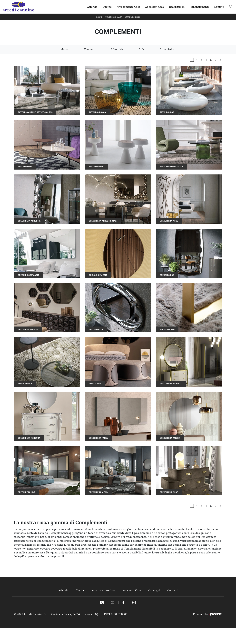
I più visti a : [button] (168, 49)
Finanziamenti (200, 6)
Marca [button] (64, 49)
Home (99, 17)
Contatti (219, 6)
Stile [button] (142, 49)
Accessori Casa (154, 6)
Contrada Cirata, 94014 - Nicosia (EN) (74, 614)
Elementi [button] (90, 49)
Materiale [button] (117, 49)
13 (220, 59)
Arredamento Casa (128, 6)
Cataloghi (154, 590)
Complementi (132, 17)
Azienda (92, 6)
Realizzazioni (177, 6)
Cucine (107, 6)
